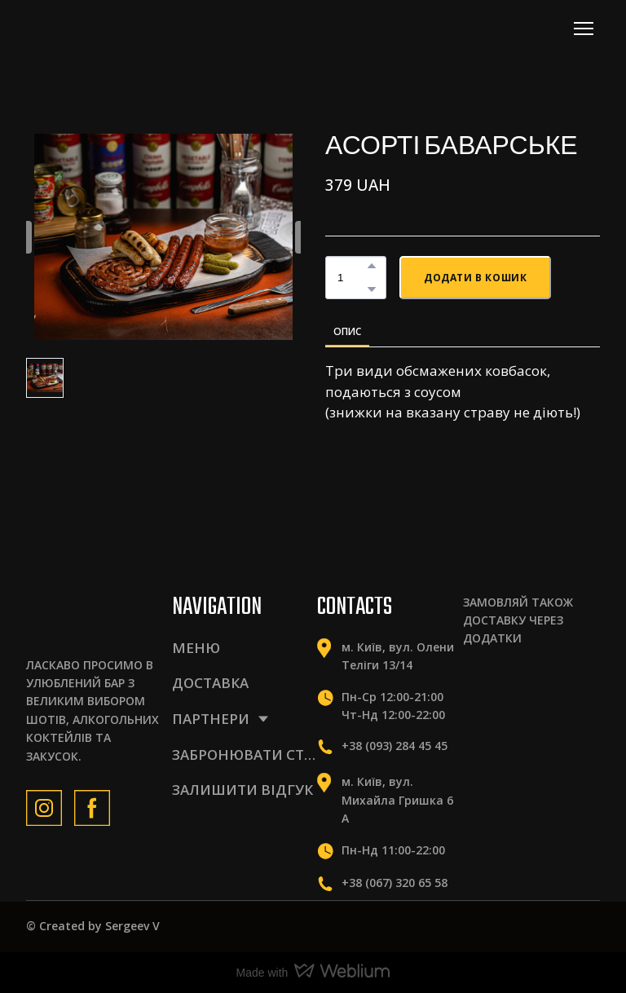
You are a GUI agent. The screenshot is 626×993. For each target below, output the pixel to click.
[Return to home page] (98, 28)
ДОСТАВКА (210, 682)
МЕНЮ (196, 647)
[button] (372, 265)
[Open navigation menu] (583, 28)
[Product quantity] (352, 277)
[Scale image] (491, 684)
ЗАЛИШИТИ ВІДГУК (242, 789)
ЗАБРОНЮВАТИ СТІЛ (245, 754)
